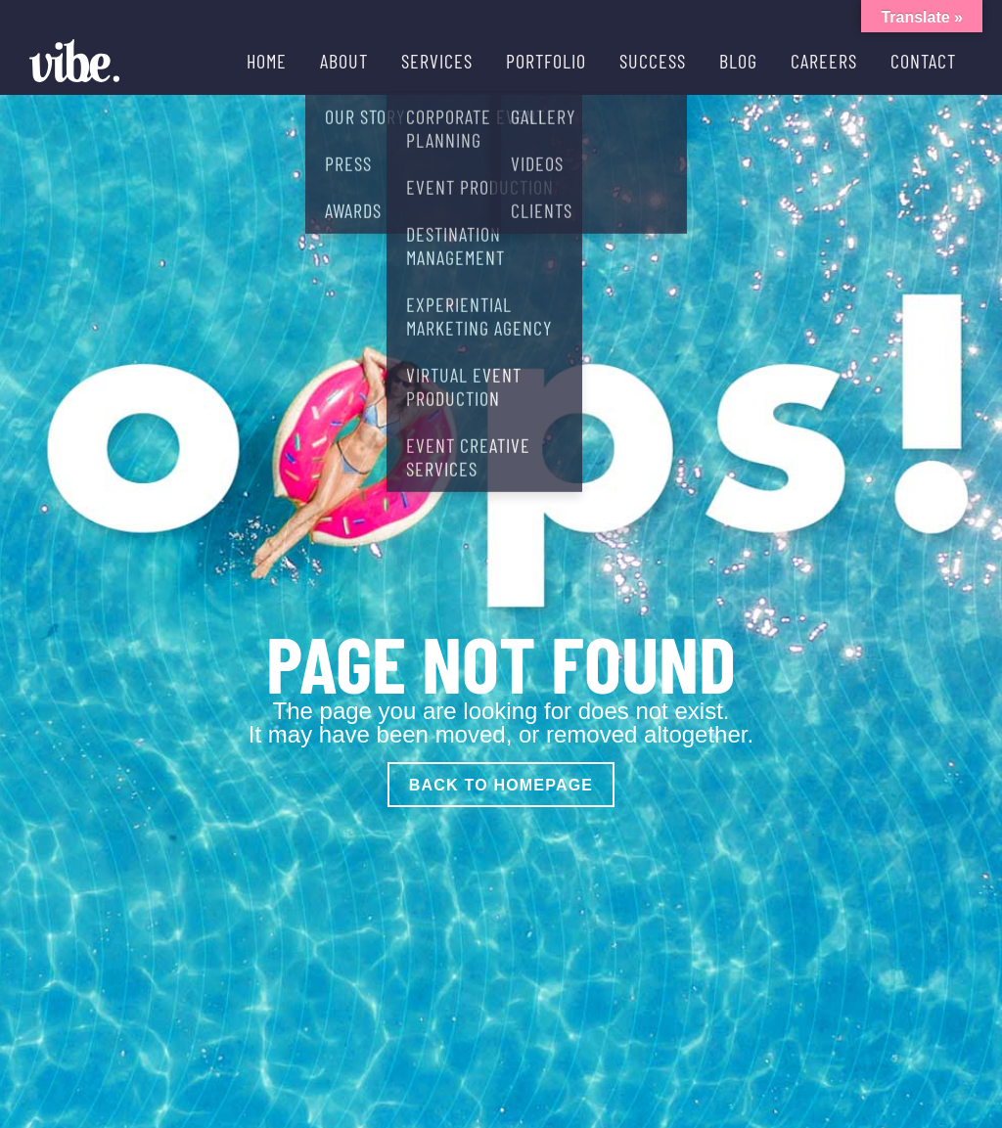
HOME (267, 60)
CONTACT (923, 60)
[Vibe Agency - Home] (74, 60)
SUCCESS (652, 60)
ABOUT (344, 60)
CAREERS (824, 60)
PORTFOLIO (546, 60)
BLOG (738, 60)
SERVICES (437, 60)
